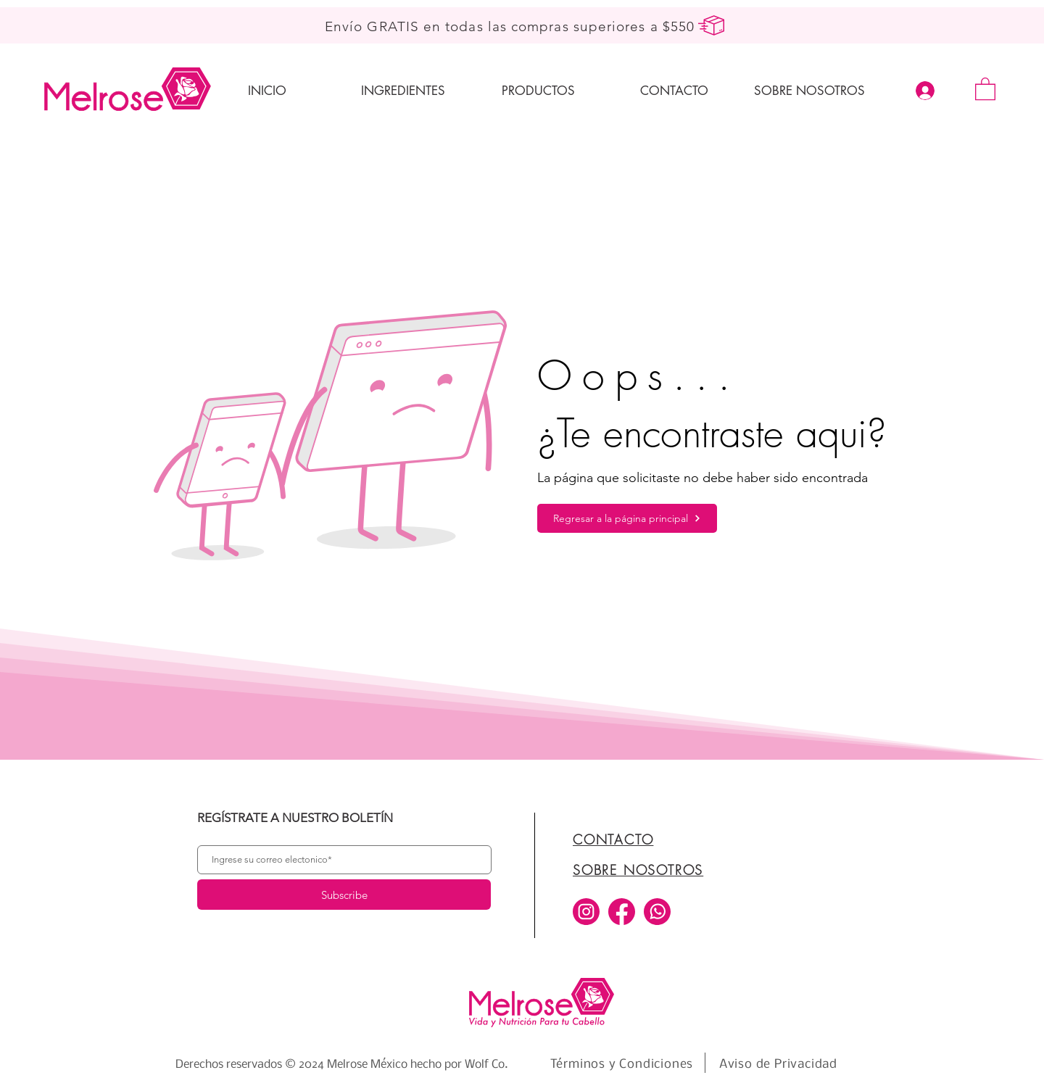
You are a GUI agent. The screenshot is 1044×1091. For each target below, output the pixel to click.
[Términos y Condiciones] (621, 1064)
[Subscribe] (344, 894)
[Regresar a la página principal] (627, 518)
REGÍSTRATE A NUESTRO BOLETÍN (295, 818)
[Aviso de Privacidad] (778, 1064)
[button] (985, 88)
